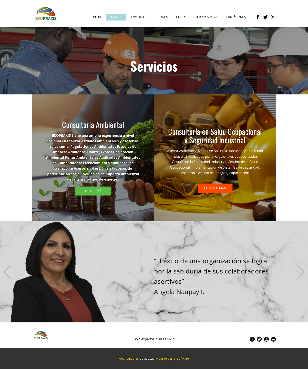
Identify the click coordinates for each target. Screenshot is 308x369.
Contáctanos (236, 17)
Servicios (116, 17)
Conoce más (93, 191)
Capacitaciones (141, 17)
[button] (7, 272)
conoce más (215, 188)
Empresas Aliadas (205, 17)
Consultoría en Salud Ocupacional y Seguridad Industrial (215, 136)
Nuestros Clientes (173, 17)
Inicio (97, 17)
